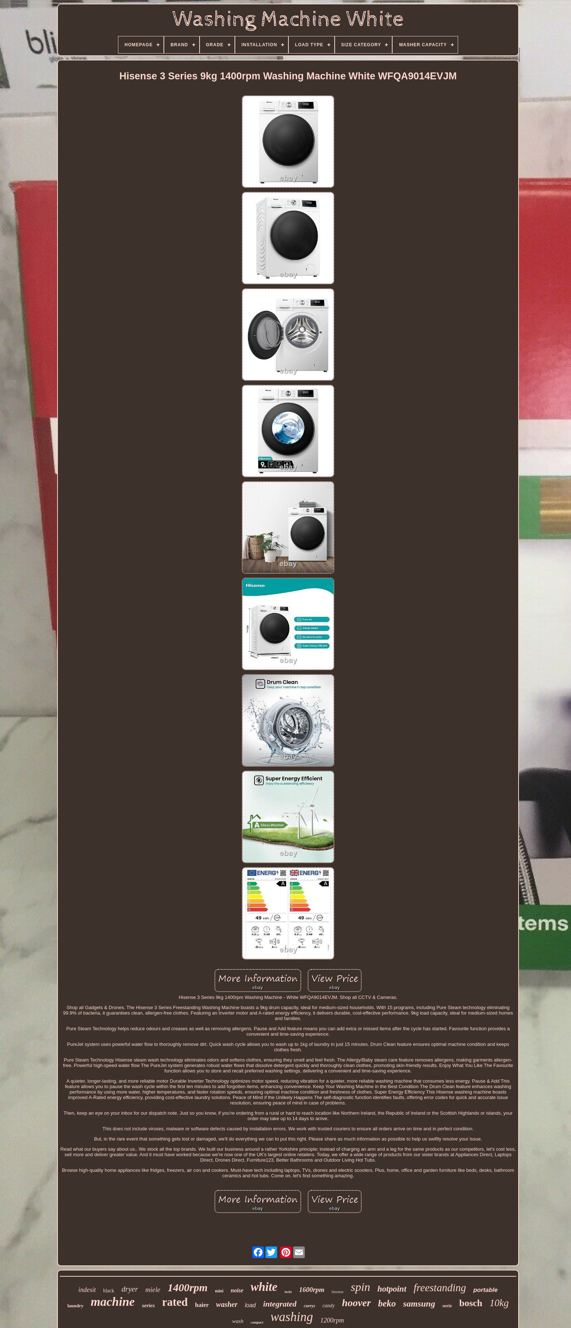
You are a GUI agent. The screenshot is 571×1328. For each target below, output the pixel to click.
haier (202, 1304)
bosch (471, 1303)
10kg (499, 1302)
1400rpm (188, 1287)
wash (237, 1321)
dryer (130, 1289)
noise (237, 1290)
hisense (337, 1291)
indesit (87, 1289)
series (148, 1305)
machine (113, 1301)
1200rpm (332, 1320)
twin (288, 1291)
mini (219, 1290)
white (264, 1286)
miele (152, 1289)
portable (485, 1289)
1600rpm (311, 1289)
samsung (419, 1303)
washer (226, 1304)
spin (360, 1286)
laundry (75, 1305)
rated (175, 1302)
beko (387, 1303)
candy (329, 1305)
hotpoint (392, 1288)
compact (257, 1322)
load (250, 1305)
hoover (356, 1302)
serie (447, 1305)
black (108, 1290)
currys (309, 1305)
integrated (280, 1303)
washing (292, 1317)
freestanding (440, 1287)
